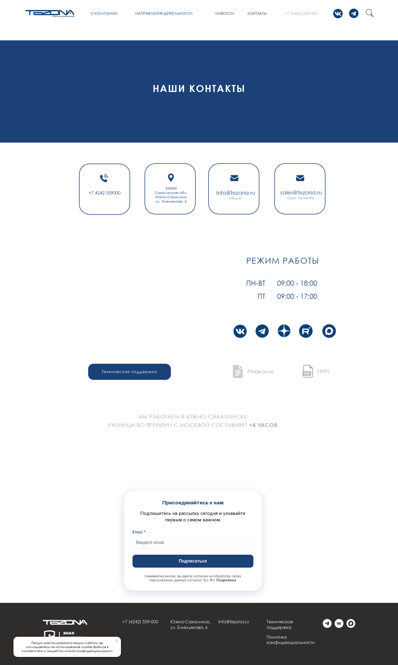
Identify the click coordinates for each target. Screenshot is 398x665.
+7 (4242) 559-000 (301, 13)
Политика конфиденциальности (291, 639)
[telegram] (327, 626)
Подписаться (193, 561)
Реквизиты (261, 371)
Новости (224, 13)
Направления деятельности (163, 13)
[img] (50, 13)
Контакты (257, 13)
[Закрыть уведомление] (117, 640)
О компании (104, 13)
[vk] (339, 626)
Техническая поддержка (280, 624)
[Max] (350, 626)
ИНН (323, 371)
